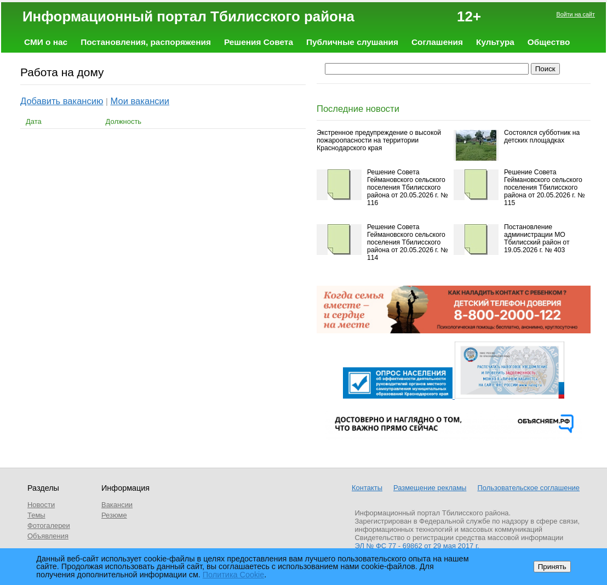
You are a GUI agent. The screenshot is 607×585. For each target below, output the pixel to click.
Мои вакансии (140, 101)
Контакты (367, 488)
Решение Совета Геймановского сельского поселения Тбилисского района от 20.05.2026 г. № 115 (544, 187)
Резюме (114, 515)
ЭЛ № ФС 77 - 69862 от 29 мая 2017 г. (417, 546)
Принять (552, 567)
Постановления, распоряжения (146, 42)
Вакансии (117, 505)
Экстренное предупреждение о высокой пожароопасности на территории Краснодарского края (379, 140)
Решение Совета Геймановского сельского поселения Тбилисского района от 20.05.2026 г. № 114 (407, 242)
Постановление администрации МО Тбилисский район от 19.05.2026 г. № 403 (536, 238)
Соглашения (437, 42)
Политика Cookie (234, 574)
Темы (36, 515)
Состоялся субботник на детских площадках (542, 136)
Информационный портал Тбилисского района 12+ (251, 16)
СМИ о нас (45, 42)
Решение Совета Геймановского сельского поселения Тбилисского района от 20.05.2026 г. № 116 (407, 187)
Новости (41, 505)
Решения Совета (258, 42)
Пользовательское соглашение (528, 488)
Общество (549, 42)
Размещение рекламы (429, 488)
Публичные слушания (352, 42)
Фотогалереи (48, 525)
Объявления (47, 536)
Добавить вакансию (61, 101)
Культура (495, 42)
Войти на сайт (575, 14)
